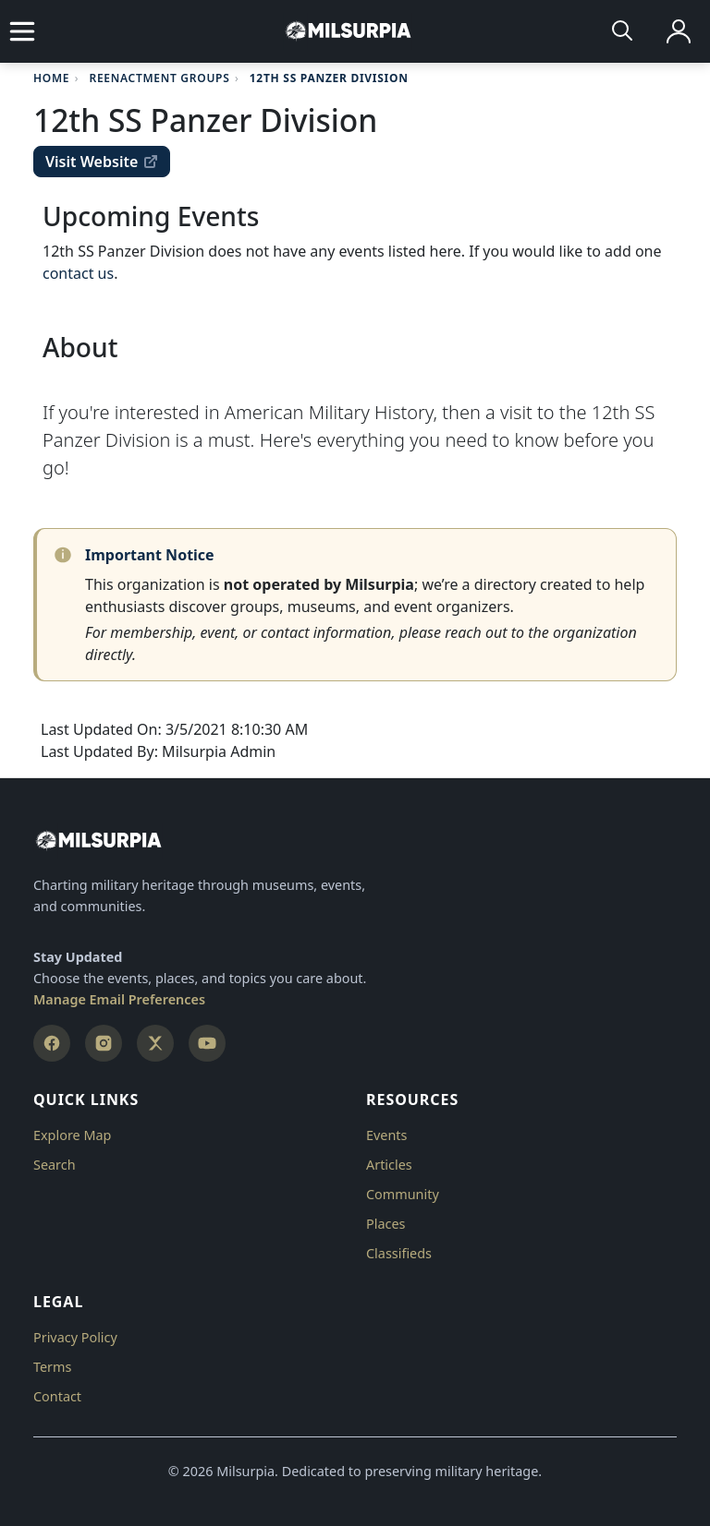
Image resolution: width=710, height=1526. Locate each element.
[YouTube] (207, 1043)
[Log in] (679, 31)
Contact (57, 1396)
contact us (78, 273)
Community (402, 1194)
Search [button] (54, 1164)
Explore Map (72, 1135)
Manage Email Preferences (119, 999)
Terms (52, 1367)
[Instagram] (103, 1043)
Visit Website (101, 161)
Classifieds (399, 1253)
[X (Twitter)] (155, 1043)
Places (385, 1223)
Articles (389, 1164)
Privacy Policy (75, 1337)
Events (386, 1135)
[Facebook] (51, 1043)
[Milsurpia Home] (355, 841)
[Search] (623, 31)
